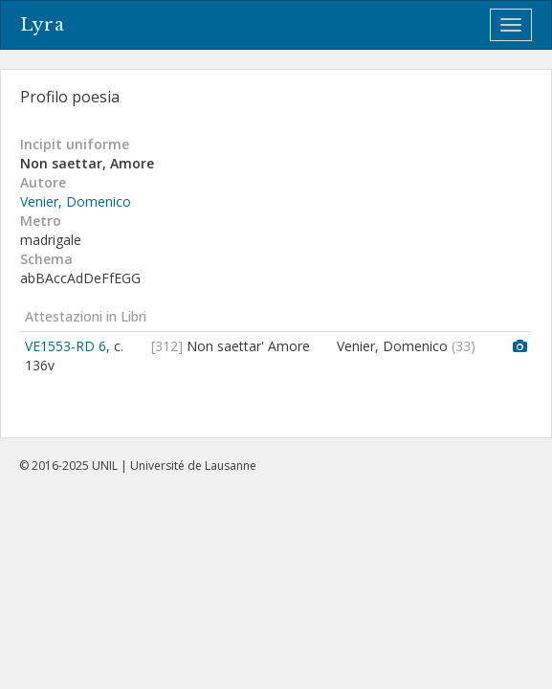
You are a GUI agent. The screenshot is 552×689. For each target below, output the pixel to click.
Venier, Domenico (75, 201)
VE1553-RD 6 (65, 346)
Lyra (42, 24)
